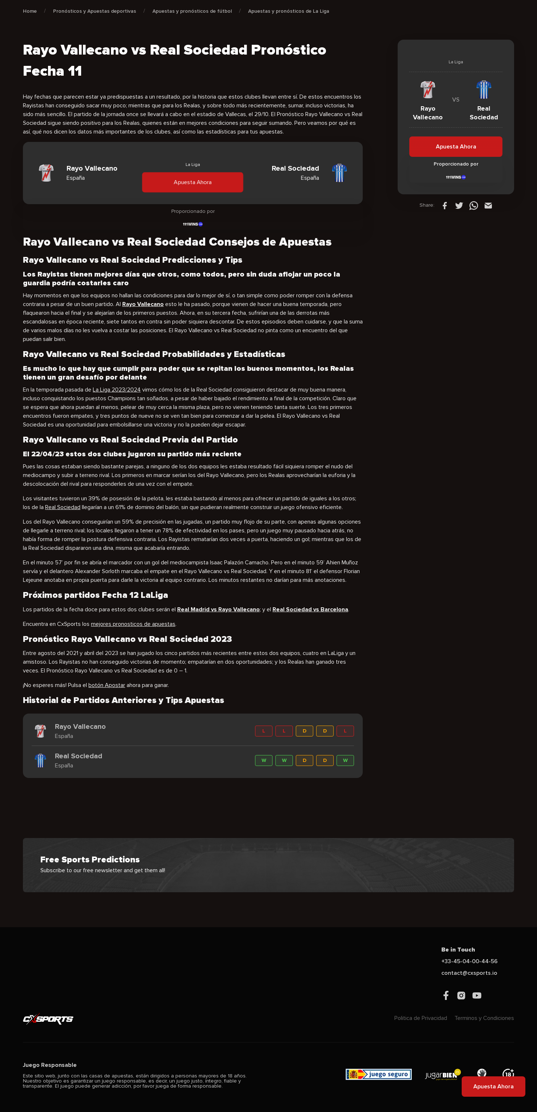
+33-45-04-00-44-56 (469, 961)
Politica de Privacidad (420, 1018)
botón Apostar (106, 685)
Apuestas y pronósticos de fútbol (192, 11)
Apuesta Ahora (193, 182)
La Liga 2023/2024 (117, 389)
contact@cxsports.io (469, 973)
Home (30, 11)
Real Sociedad (62, 507)
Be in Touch (458, 949)
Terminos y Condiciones (484, 1018)
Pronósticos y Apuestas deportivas (94, 11)
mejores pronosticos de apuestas (133, 624)
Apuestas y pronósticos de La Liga (288, 11)
